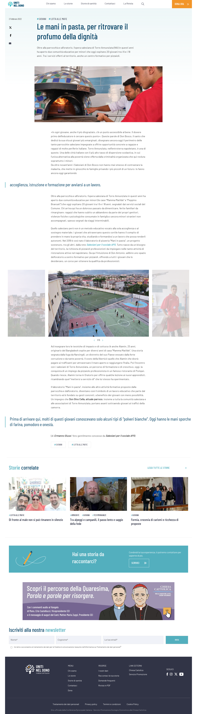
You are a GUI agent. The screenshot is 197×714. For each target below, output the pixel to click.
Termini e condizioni (112, 704)
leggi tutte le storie (158, 468)
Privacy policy (91, 704)
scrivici (139, 563)
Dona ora (179, 4)
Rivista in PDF (104, 686)
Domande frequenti (106, 681)
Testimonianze (100, 515)
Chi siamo (72, 671)
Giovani (42, 19)
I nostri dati (103, 671)
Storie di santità (75, 681)
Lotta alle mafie (59, 19)
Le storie (72, 676)
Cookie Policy (133, 704)
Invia (177, 640)
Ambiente (75, 515)
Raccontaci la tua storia (108, 676)
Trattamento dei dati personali (66, 704)
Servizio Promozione (138, 674)
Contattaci (72, 686)
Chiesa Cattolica (136, 670)
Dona (70, 691)
